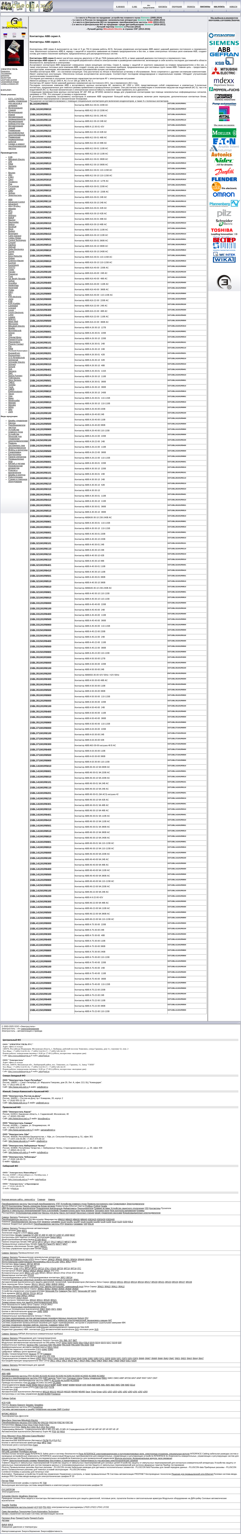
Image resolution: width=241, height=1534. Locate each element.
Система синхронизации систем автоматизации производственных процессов (39, 1318)
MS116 (46, 1391)
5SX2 (64, 1342)
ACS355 (68, 1376)
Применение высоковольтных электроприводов (16, 132)
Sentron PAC (33, 1345)
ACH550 (84, 1376)
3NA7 (171, 1358)
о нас (134, 6)
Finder (11, 269)
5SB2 (90, 1358)
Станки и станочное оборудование (17, 480)
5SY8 (114, 1342)
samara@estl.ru (47, 1130)
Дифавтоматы (70, 1208)
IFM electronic (14, 296)
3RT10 (30, 1264)
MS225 (60, 1391)
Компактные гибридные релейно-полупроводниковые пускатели (41, 1280)
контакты (162, 6)
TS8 (45, 1483)
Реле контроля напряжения (123, 1210)
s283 (130, 1391)
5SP (120, 1342)
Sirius (16, 1264)
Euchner (12, 263)
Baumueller (13, 222)
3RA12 (121, 1286)
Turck (10, 387)
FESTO (11, 267)
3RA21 (101, 1286)
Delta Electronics (16, 249)
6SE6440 (110, 1219)
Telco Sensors (14, 380)
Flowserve (13, 274)
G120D (96, 1221)
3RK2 (68, 1262)
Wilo (10, 409)
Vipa (10, 396)
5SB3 (96, 1358)
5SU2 (56, 1347)
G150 (108, 1221)
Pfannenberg (14, 342)
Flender (11, 272)
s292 (140, 1391)
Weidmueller (14, 400)
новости (233, 6)
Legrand (12, 308)
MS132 (53, 1391)
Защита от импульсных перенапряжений (21, 1210)
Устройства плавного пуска (15, 430)
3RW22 (51, 1259)
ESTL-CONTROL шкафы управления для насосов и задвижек (17, 102)
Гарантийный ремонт (10, 81)
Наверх (51, 1199)
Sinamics (46, 1221)
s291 (135, 1391)
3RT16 (73, 1268)
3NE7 (111, 1360)
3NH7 (201, 1358)
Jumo (10, 299)
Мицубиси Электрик (11, 1420)
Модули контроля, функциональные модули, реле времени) (143, 1458)
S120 (119, 1221)
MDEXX (12, 319)
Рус (5, 35)
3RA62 (47, 1289)
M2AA (22, 1385)
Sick (10, 369)
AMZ (113, 1385)
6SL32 (91, 1224)
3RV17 (147, 1282)
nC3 (36, 1507)
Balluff (11, 217)
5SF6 (135, 1358)
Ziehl (10, 412)
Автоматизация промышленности (16, 118)
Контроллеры (14, 454)
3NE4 (99, 1360)
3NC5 (70, 1360)
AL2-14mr (40, 1427)
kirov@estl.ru (44, 1118)
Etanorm (21, 1405)
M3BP (53, 1385)
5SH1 (56, 1358)
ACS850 (100, 1376)
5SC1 (101, 1358)
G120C (69, 1221)
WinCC (43, 1246)
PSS (41, 1387)
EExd (132, 1385)
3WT (75, 1340)
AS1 (49, 1507)
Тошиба (5, 1505)
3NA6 (160, 1358)
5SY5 (103, 1342)
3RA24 (47, 1271)
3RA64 (54, 1289)
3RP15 (19, 1293)
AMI (94, 1385)
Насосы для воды (50, 1213)
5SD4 (134, 1360)
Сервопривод (14, 452)
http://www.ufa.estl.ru (18, 1141)
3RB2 (48, 1284)
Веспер (11, 173)
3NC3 (64, 1360)
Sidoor (61, 1325)
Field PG (42, 1244)
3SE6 (59, 1309)
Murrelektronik (14, 330)
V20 (85, 1224)
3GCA (47, 1385)
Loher (11, 315)
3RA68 (68, 1289)
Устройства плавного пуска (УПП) (18, 1259)
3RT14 (27, 1268)
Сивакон (47, 1354)
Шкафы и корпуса (16, 475)
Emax (99, 1391)
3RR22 (31, 1295)
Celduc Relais (14, 238)
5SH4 (73, 1358)
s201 (104, 1391)
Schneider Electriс (10, 1496)
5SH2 (61, 1358)
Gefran (11, 281)
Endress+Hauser (16, 260)
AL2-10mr (31, 1427)
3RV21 (161, 1282)
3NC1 (52, 1360)
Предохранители (85, 1208)
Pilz (10, 346)
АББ (4, 1373)
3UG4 (25, 1298)
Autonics (12, 215)
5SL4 (81, 1342)
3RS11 (40, 1300)
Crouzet (12, 242)
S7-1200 (57, 1235)
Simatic (18, 1235)
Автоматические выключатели (20, 1208)
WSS (62, 1431)
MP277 (60, 1242)
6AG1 (59, 1237)
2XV (86, 1318)
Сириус (22, 1264)
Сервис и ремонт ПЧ (9, 84)
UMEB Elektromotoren (15, 390)
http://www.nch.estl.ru (18, 1152)
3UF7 (74, 1291)
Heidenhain (13, 285)
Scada (104, 1206)
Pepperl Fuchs (22, 1518)
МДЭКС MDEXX (9, 1413)
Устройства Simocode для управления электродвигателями (18, 437)
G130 (103, 1221)
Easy (35, 1445)
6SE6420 (92, 1219)
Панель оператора (31, 1206)
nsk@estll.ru (40, 1179)
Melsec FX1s (21, 1425)
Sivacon (32, 1354)
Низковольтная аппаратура (15, 467)
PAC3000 (57, 1345)
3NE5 (105, 1360)
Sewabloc (38, 1405)
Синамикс (55, 1221)
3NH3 (189, 1358)
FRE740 (61, 1422)
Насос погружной (67, 1213)
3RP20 (26, 1293)
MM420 (68, 1219)
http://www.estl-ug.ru (17, 1103)
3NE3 (93, 1360)
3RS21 (53, 1300)
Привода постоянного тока (16, 444)
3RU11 (34, 1284)
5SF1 (119, 1358)
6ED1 (30, 1233)
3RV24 (175, 1282)
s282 (125, 1391)
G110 (63, 1221)
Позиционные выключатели (49, 1208)
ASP (10, 213)
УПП (58, 1204)
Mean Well (13, 321)
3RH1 (27, 1273)
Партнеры (5, 75)
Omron (11, 333)
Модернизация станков (15, 109)
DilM (16, 1438)
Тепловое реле (102, 1210)
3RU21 (41, 1284)
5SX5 (75, 1342)
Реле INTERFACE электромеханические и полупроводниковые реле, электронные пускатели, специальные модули (134, 1454)
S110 (114, 1221)
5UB (39, 1356)
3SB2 (39, 1311)
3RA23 (40, 1271)
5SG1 (50, 1358)
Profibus (89, 1206)
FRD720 (44, 1422)
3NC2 (58, 1360)
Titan (49, 1442)
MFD (44, 1442)
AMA (89, 1385)
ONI (10, 161)
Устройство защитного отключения (127, 1208)
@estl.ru (16, 1161)
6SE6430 (101, 1219)
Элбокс (11, 193)
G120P (77, 1221)
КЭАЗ (11, 177)
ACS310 (51, 1376)
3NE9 (122, 1360)
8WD (30, 1313)
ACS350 (60, 1376)
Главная (41, 1199)
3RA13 (26, 1271)
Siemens (12, 166)
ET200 (38, 1239)
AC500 (41, 1394)
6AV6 (74, 1242)
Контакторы (155, 1208)
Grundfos (12, 283)
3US (96, 1329)
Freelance (55, 1394)
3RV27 (182, 1282)
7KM (92, 1345)
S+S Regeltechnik (16, 357)
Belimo (11, 224)
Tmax (93, 1391)
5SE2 (38, 1358)
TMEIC (11, 382)
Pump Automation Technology (45, 1511)
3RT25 (60, 1268)
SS (58, 1431)
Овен (10, 179)
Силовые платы (74, 1378)
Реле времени (87, 1210)
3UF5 (93, 1291)
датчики (5, 1520)
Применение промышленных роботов (16, 139)
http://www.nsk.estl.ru (18, 1179)
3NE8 (116, 1360)
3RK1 (62, 1262)
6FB (67, 1325)
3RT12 (33, 1266)
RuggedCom (14, 353)
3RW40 (81, 1259)
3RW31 (66, 1259)
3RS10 (33, 1300)
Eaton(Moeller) (38, 1436)
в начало (120, 6)
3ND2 (183, 1358)
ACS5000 (74, 1380)
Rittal (10, 164)
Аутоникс (6, 1369)
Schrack (12, 364)
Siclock (80, 1318)
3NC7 (76, 1360)
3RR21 (24, 1295)
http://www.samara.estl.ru (20, 1130)
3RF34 (69, 1277)
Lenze (11, 310)
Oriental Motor (14, 337)
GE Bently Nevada (16, 278)
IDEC (10, 292)
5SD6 (113, 1358)
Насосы (12, 423)
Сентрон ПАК (45, 1345)
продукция (177, 6)
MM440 (83, 1219)
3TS (43, 1329)
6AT (110, 1320)
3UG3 (19, 1298)
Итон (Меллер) (9, 1436)
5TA (53, 1356)
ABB (10, 199)
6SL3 (130, 1221)
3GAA (28, 1385)
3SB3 (45, 1311)
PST (46, 1387)
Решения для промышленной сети (193, 1474)
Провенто (13, 182)
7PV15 (33, 1293)
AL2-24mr (50, 1427)
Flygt (10, 276)
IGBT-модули (49, 1378)
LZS (37, 1273)
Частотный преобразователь (41, 1204)
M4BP (65, 1385)
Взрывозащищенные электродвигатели (142, 1213)
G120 (83, 1221)
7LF (39, 1351)
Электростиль (15, 195)
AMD (127, 1385)
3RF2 (63, 1277)
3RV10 (113, 1282)
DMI (122, 1385)
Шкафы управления (17, 420)
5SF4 (129, 1358)
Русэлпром (13, 186)
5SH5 (79, 1358)
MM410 (61, 1219)
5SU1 (50, 1347)
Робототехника (15, 477)
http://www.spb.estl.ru (18, 1087)
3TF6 (26, 1266)
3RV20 (154, 1282)
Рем (10, 184)
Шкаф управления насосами (108, 1213)
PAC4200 (84, 1345)
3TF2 (21, 1268)
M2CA (41, 1385)
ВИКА (4, 1524)
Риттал (5, 1480)
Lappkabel (13, 306)
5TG (44, 1356)
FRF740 (69, 1422)
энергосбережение (30, 1028)
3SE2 (42, 1309)
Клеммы (140, 1210)
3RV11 (120, 1282)
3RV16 (140, 1282)
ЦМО (10, 191)
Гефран (5, 1398)
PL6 (55, 1440)
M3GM (78, 1385)
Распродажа (6, 77)
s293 (145, 1391)
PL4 (51, 1440)
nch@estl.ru (42, 1152)
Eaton (11, 254)
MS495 (81, 1391)
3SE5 (48, 1309)
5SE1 (128, 1360)
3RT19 (40, 1293)
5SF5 (124, 1358)
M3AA (34, 1385)
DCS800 (57, 1382)
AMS (108, 1385)
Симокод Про (65, 1291)
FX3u (46, 1425)
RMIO (104, 1378)
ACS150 (43, 1376)
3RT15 (67, 1268)
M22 (39, 1442)
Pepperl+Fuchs (15, 339)
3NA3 (166, 1358)
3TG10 (30, 1275)
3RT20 (37, 1264)
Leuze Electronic (16, 312)
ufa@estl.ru (42, 1141)
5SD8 (107, 1358)
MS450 (74, 1391)
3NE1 (88, 1360)
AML (103, 1385)
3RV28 (189, 1282)
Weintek (12, 403)
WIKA (11, 168)
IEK (10, 294)
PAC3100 (66, 1345)
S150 (125, 1221)
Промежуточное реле (69, 1210)
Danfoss (12, 245)
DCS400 (32, 1382)
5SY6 (92, 1342)
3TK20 (53, 1268)
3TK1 (47, 1268)
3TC (79, 1268)
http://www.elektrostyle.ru (19, 1055)
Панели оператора (17, 457)
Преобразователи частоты (14, 1204)
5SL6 (86, 1342)
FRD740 (53, 1422)
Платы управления (92, 1378)
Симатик (27, 1235)
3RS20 (46, 1300)
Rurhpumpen (14, 355)
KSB (10, 157)
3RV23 (168, 1282)
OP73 (34, 1242)
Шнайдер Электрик (28, 1496)
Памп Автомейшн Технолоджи (16, 1511)
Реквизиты (5, 71)
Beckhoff (12, 227)
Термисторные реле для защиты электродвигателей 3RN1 (30, 1302)
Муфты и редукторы (18, 450)
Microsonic (13, 324)
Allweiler (12, 208)
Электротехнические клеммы (23, 1460)
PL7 (59, 1440)
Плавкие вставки (102, 1208)
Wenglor (12, 405)
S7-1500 (65, 1235)
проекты (191, 6)
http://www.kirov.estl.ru (19, 1118)
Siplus (53, 1237)
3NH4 (195, 1358)
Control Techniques (17, 240)
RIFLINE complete (10, 1451)
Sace (87, 1391)
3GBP (59, 1385)
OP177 (47, 1242)
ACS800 (92, 1376)
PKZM (46, 1440)
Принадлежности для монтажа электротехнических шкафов (109, 1460)
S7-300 (42, 1235)
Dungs (11, 251)
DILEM (21, 1438)
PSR (36, 1387)
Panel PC (51, 1244)
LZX (32, 1273)
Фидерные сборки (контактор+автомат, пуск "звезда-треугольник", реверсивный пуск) (43, 1286)
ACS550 (76, 1376)
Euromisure (13, 265)
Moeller (11, 328)
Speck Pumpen (15, 375)
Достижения (6, 73)
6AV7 (65, 1244)
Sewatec (30, 1405)
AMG (117, 1385)
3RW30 (58, 1259)
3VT (70, 1340)
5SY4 (97, 1342)
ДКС (10, 175)
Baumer (12, 220)
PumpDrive (37, 1407)
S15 (40, 1507)
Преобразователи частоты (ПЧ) (17, 1219)
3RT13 (41, 1268)
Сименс (5, 1217)
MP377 (67, 1242)
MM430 (76, 1219)
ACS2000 (65, 1380)
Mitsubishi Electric (16, 159)
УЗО (147, 1208)
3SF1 (53, 1309)
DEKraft (12, 247)
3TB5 (16, 1268)
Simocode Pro (51, 1291)
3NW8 (154, 1358)
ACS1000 (56, 1380)
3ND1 (177, 1358)
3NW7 (148, 1358)
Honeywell (13, 287)
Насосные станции (85, 1213)
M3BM (72, 1385)
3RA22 (107, 1286)
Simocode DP (84, 1291)
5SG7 (44, 1358)
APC (10, 211)
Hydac (11, 290)
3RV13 (127, 1282)
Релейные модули (28, 1451)
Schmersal (13, 360)
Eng (14, 35)
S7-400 (49, 1235)
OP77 (40, 1242)
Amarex (13, 1405)
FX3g (41, 1425)
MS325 (67, 1391)
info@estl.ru (44, 1055)
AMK (98, 1385)
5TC (49, 1356)
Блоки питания (48, 1206)
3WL (65, 1340)
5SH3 (67, 1358)
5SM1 (44, 1349)
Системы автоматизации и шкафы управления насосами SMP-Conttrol (35, 1409)
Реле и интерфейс (50, 1210)
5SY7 (108, 1342)
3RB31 (61, 1284)
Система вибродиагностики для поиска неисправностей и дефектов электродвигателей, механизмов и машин (55, 1320)
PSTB (51, 1387)
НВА (4, 1208)
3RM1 (76, 1280)
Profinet (97, 1206)
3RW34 (73, 1259)
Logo (36, 1233)
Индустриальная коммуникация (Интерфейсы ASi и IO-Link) (30, 1262)
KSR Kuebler (14, 303)
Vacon (11, 394)
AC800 (47, 1394)
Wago (11, 398)
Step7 (37, 1246)
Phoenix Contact (16, 344)
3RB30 (54, 1284)
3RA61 (40, 1289)
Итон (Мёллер (23, 1436)
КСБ (4, 1402)
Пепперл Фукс (8, 1518)
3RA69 (75, 1289)
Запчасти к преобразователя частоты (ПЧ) (22, 1378)
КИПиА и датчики (16, 463)
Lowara (11, 317)
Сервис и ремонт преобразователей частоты (17, 146)
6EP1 (24, 1230)
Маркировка (43, 1460)
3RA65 (61, 1289)
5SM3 (50, 1349)
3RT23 (34, 1268)
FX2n (35, 1425)
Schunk (11, 366)
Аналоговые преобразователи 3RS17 (29, 1307)
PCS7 (45, 1248)
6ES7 (72, 1235)
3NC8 (82, 1360)
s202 (110, 1391)
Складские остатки (9, 79)
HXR (84, 1385)
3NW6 (141, 1358)
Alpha (23, 1427)
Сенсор (11, 188)
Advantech (13, 204)
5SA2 (84, 1358)
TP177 (54, 1242)
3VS (77, 1329)
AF (16, 1389)
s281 (120, 1391)
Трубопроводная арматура (28, 1213)
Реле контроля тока (11, 1295)
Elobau (11, 258)
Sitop (18, 1230)
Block (10, 229)
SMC (10, 373)
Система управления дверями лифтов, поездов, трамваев (30, 1325)
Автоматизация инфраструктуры (16, 122)
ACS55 (35, 1376)
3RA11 (114, 1286)
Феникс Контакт (9, 1449)
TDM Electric (14, 378)
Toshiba (11, 385)
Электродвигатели (17, 448)
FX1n (30, 1425)
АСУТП (5, 1206)
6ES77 (59, 1244)
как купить (219, 6)
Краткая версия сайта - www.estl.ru (18, 1199)
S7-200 (34, 1235)
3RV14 (134, 1282)
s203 (115, 1391)
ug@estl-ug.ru (42, 1103)
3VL (61, 1340)
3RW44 (88, 1259)
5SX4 (69, 1342)
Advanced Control (16, 202)
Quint (27, 1454)
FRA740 (36, 1422)
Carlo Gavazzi (14, 236)
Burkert (11, 231)
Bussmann (13, 233)
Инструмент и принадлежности (65, 1460)
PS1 (45, 1507)
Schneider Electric (16, 362)
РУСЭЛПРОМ (8, 1489)
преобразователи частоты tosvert (18, 1507)
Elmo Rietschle (15, 256)
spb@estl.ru (42, 1087)
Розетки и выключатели (14, 471)
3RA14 (33, 1271)
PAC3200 (75, 1345)
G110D (89, 1221)
